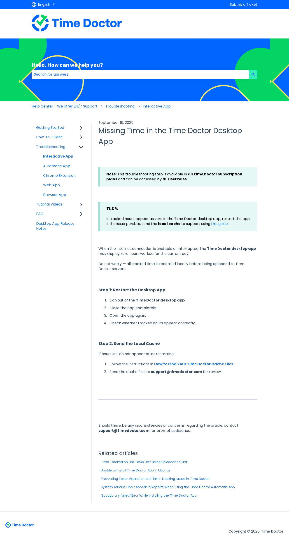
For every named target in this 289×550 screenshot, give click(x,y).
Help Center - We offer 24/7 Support (65, 106)
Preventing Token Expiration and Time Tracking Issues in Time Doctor (155, 478)
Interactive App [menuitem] (58, 156)
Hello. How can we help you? (67, 65)
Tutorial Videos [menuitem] (49, 204)
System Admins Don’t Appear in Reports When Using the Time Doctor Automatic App (168, 487)
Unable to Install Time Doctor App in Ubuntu (135, 470)
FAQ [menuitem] (40, 213)
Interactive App (157, 106)
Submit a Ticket (243, 4)
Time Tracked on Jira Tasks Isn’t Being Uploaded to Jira (144, 462)
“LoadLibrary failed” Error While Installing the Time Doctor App (149, 495)
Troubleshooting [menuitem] (50, 146)
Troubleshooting (120, 106)
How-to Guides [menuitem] (49, 137)
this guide (219, 223)
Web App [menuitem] (51, 185)
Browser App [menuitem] (54, 194)
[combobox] (140, 74)
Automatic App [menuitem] (56, 166)
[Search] (253, 74)
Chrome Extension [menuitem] (59, 175)
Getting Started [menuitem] (50, 127)
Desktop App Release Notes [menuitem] (55, 226)
